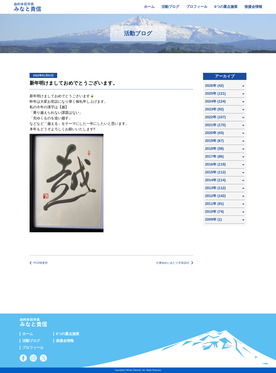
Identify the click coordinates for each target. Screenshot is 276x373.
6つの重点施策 (226, 7)
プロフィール (196, 7)
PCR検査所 (41, 262)
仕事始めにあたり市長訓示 (172, 262)
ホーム (149, 7)
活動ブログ (170, 7)
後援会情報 (253, 7)
